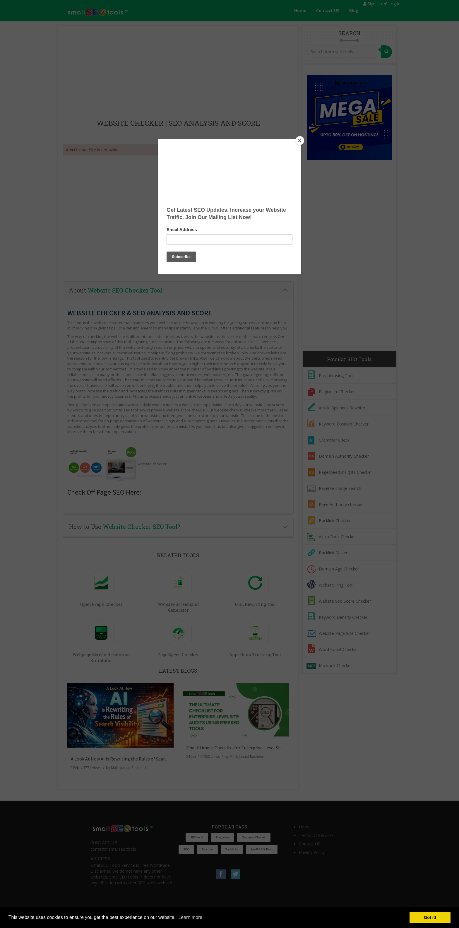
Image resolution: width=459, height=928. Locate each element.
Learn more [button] (190, 917)
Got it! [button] (430, 917)
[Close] (299, 140)
